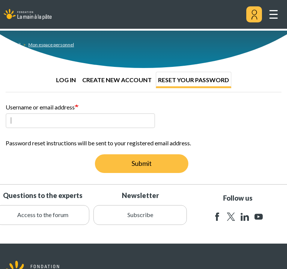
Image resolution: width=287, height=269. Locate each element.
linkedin (245, 217)
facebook (217, 217)
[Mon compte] (254, 14)
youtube (258, 217)
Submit (142, 163)
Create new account (117, 79)
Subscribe (140, 214)
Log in (66, 79)
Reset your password (193, 79)
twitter (231, 217)
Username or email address (40, 107)
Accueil (13, 44)
